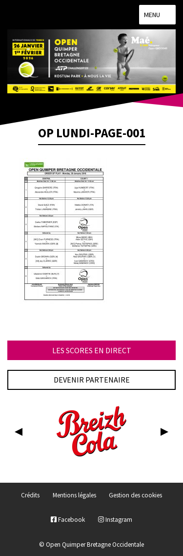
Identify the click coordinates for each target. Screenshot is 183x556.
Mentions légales (74, 495)
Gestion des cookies (135, 495)
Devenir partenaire (92, 380)
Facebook (68, 519)
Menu (157, 14)
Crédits (30, 495)
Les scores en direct (91, 350)
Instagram (115, 519)
